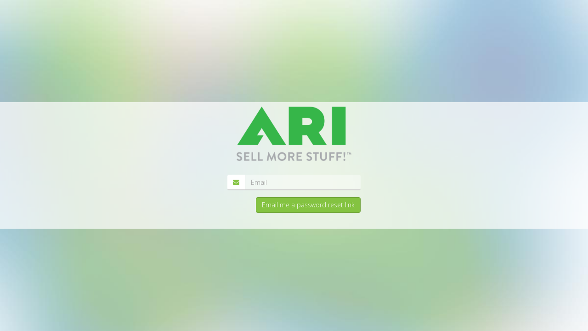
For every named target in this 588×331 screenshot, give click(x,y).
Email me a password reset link (308, 204)
